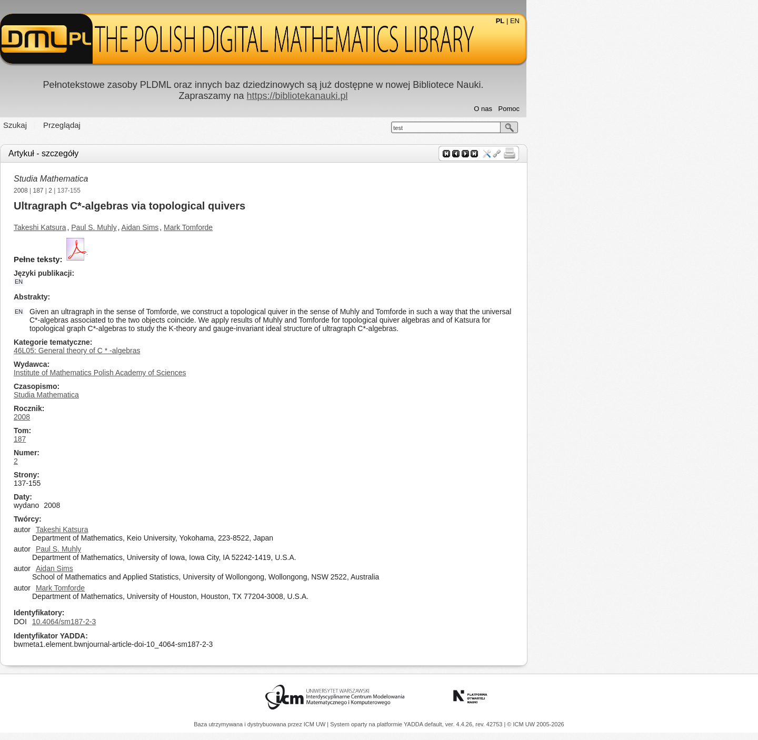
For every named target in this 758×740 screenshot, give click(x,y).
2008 (136, 190)
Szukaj (131, 125)
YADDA (414, 724)
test (513, 128)
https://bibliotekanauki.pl (412, 96)
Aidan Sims (256, 227)
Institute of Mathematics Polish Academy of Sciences (215, 372)
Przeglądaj (177, 125)
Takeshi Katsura (155, 227)
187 (154, 190)
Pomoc (624, 109)
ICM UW (315, 724)
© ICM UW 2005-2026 (535, 724)
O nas (599, 109)
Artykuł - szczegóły (159, 153)
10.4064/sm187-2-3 (180, 621)
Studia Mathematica (166, 178)
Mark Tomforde (304, 227)
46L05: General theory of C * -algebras (192, 350)
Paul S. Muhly (209, 227)
